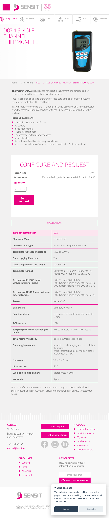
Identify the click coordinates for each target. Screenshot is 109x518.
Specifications (54, 225)
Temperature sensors (87, 431)
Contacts (26, 465)
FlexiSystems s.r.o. (44, 510)
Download (27, 477)
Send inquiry (57, 429)
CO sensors (82, 439)
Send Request (24, 202)
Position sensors (85, 452)
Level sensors (83, 443)
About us (26, 473)
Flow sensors (83, 448)
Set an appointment (57, 437)
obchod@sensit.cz (16, 450)
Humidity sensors (85, 435)
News (24, 469)
